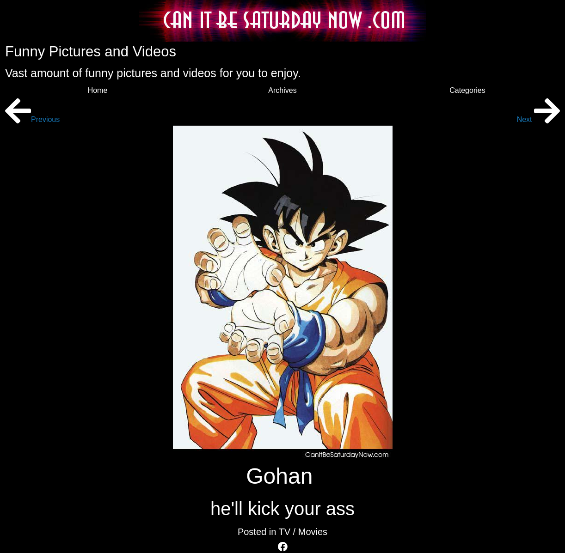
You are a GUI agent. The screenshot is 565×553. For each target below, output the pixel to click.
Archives (282, 90)
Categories (467, 90)
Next (538, 119)
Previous (32, 119)
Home (98, 90)
